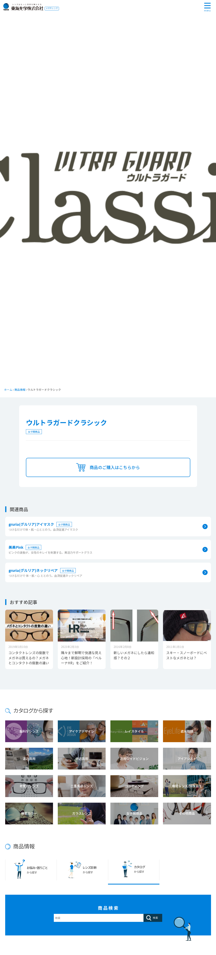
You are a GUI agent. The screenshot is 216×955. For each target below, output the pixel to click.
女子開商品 (34, 431)
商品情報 (20, 390)
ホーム (8, 390)
